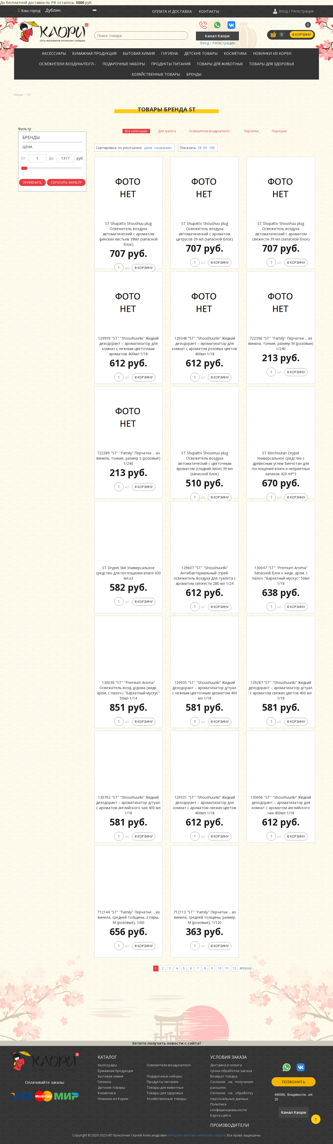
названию (163, 147)
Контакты (209, 11)
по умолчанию (130, 147)
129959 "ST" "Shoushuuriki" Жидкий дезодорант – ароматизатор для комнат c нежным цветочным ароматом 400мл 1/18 (128, 346)
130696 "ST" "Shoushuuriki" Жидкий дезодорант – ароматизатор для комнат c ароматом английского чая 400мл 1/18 (280, 805)
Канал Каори (217, 35)
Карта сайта (220, 1115)
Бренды (193, 74)
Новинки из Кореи (272, 53)
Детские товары (201, 53)
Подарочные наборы (123, 63)
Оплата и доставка (172, 11)
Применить (32, 182)
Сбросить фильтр (66, 182)
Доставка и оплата (226, 1065)
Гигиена (169, 53)
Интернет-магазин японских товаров (196, 1135)
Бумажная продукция (94, 53)
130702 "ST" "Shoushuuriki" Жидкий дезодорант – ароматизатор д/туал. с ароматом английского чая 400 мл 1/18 (128, 805)
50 (205, 147)
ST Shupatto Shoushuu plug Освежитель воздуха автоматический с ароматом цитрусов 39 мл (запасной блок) (204, 231)
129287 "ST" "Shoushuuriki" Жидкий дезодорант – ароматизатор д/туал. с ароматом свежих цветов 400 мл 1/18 (281, 690)
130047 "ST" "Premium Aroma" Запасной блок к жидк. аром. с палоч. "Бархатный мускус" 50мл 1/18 (281, 575)
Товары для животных (220, 63)
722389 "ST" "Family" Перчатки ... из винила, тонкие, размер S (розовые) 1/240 (128, 458)
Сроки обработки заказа (231, 1070)
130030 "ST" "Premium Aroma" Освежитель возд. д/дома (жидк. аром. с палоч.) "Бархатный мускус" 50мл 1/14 (128, 690)
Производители (229, 1125)
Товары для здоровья (271, 63)
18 (199, 147)
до (51, 158)
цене (148, 147)
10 (219, 968)
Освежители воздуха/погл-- (67, 63)
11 (227, 968)
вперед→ (247, 968)
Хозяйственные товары (156, 74)
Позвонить (293, 1081)
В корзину (301, 34)
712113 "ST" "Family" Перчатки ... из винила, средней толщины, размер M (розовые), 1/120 (204, 917)
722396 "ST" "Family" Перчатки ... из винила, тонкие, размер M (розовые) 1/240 (280, 343)
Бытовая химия (139, 53)
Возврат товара (223, 1076)
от (23, 158)
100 (211, 147)
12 (234, 968)
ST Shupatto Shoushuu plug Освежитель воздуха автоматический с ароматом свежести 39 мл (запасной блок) (281, 231)
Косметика (235, 53)
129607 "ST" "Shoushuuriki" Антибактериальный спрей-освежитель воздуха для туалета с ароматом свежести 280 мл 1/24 (205, 575)
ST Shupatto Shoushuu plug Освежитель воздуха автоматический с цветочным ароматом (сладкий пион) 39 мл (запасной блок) (204, 463)
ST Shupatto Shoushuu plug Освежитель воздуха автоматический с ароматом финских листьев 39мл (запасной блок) (128, 234)
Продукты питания (170, 63)
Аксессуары (54, 53)
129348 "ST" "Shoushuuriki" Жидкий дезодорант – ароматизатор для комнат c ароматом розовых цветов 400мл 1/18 (204, 346)
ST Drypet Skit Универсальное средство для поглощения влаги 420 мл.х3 (128, 573)
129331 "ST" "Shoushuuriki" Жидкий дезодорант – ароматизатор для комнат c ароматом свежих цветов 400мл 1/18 (204, 805)
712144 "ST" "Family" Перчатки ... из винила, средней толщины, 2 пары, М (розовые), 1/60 (128, 917)
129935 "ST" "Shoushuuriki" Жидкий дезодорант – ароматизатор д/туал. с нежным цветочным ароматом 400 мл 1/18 (204, 690)
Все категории (136, 131)
